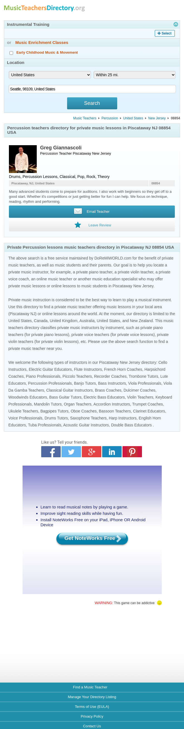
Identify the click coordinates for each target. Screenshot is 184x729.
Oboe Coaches (84, 411)
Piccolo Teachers (77, 376)
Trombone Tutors (143, 376)
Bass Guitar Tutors (65, 397)
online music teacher (54, 279)
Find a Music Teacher (90, 687)
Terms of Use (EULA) (92, 707)
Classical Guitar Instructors (69, 390)
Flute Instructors (88, 369)
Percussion (109, 118)
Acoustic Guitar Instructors (86, 425)
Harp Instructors (123, 418)
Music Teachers (84, 118)
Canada (41, 320)
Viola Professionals (144, 383)
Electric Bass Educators (104, 397)
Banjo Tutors (85, 383)
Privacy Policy (92, 716)
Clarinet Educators (149, 411)
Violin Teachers (140, 397)
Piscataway (82, 153)
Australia (86, 320)
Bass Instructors (112, 383)
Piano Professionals (43, 376)
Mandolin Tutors (48, 404)
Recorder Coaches (110, 376)
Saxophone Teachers (88, 418)
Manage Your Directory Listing (92, 697)
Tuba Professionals (44, 425)
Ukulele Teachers (23, 411)
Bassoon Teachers (115, 411)
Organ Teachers (77, 404)
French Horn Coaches (123, 369)
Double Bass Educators (131, 425)
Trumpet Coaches (147, 404)
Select (166, 33)
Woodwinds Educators (27, 397)
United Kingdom (64, 320)
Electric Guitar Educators (50, 369)
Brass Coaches (108, 390)
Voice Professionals (25, 418)
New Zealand (141, 320)
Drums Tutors (56, 418)
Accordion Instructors (112, 404)
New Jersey (157, 118)
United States (133, 118)
